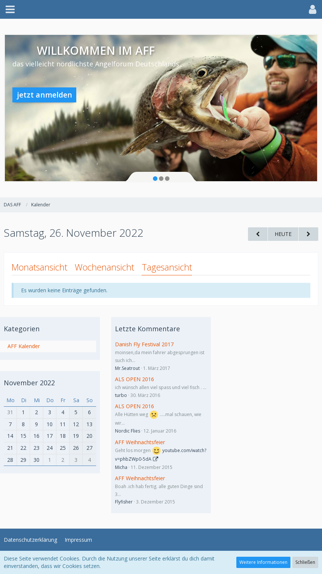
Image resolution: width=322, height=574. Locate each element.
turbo (121, 395)
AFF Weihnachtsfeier (140, 442)
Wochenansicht (104, 267)
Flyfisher (124, 502)
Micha (121, 467)
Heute (283, 233)
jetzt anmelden (44, 95)
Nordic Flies (127, 431)
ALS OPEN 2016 (134, 379)
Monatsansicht (39, 267)
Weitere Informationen (263, 562)
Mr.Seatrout (127, 368)
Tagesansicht (167, 267)
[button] (10, 9)
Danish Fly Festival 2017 (144, 344)
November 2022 (29, 382)
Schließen (305, 562)
